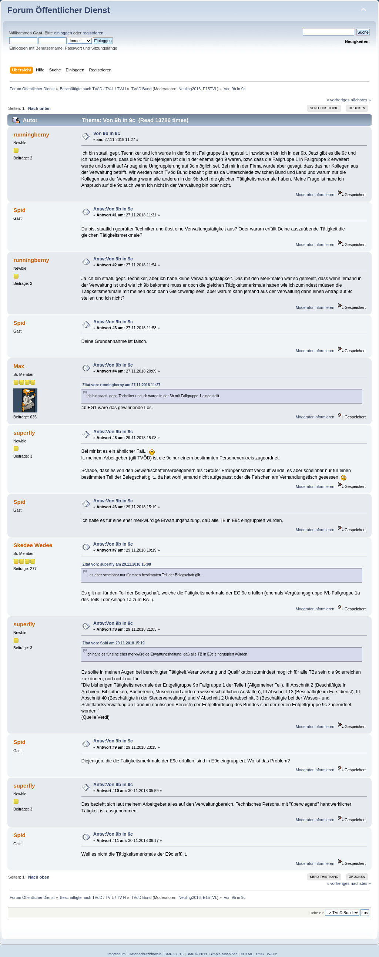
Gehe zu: (316, 913)
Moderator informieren (315, 194)
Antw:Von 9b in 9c (113, 209)
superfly (24, 432)
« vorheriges (338, 100)
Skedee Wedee (32, 545)
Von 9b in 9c (106, 133)
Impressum (116, 954)
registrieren (93, 33)
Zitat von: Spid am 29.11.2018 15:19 (114, 643)
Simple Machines (223, 954)
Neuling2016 (189, 89)
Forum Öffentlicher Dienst (58, 10)
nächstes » (361, 100)
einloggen (63, 33)
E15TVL (210, 89)
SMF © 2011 (197, 954)
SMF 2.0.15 (174, 954)
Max (18, 366)
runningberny (31, 134)
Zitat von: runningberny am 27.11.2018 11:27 (122, 385)
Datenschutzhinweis (145, 954)
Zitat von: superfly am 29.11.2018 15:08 (117, 564)
